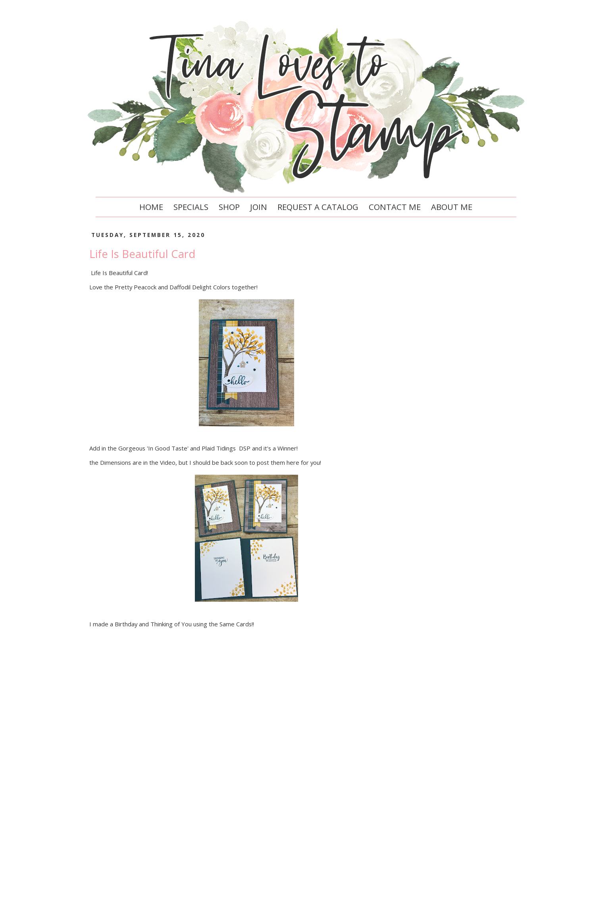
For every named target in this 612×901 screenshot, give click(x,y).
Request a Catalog (317, 206)
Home (151, 206)
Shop (229, 206)
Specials (190, 206)
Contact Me (395, 206)
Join (258, 206)
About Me (451, 206)
